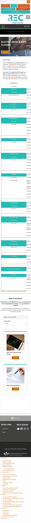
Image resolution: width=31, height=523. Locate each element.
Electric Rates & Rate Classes (10, 488)
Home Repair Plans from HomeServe (12, 506)
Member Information (8, 466)
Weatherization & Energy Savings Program (13, 501)
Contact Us (5, 428)
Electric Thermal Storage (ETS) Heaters (13, 493)
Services (3, 485)
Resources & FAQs (7, 482)
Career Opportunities (8, 470)
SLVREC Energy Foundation (10, 515)
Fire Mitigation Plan (9, 469)
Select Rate (7, 321)
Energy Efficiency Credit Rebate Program (13, 498)
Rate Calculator (5, 52)
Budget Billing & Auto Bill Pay (10, 476)
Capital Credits (6, 477)
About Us (3, 458)
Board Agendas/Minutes (9, 463)
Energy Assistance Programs (10, 497)
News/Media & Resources (7, 517)
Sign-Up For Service (8, 491)
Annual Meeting (7, 465)
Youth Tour (5, 512)
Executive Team (7, 460)
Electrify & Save (7, 503)
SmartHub (5, 484)
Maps (4, 481)
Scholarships (6, 510)
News (3, 432)
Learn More (15, 357)
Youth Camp (6, 513)
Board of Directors (7, 462)
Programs (3, 494)
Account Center (5, 472)
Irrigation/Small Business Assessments (12, 505)
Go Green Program (7, 500)
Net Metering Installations (9, 489)
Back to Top (17, 418)
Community (4, 508)
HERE (13, 64)
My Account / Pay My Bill (9, 474)
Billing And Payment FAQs (9, 479)
